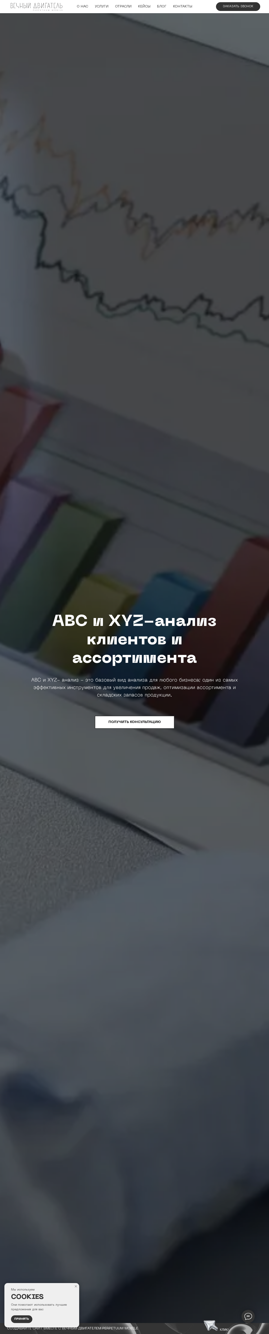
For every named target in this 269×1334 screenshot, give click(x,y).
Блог (162, 6)
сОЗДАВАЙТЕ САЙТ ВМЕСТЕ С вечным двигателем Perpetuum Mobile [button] (72, 1328)
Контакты (182, 6)
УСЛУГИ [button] (101, 6)
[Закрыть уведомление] (76, 1286)
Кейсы (144, 6)
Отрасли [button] (123, 6)
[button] (211, 1324)
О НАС (82, 6)
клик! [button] (224, 1329)
